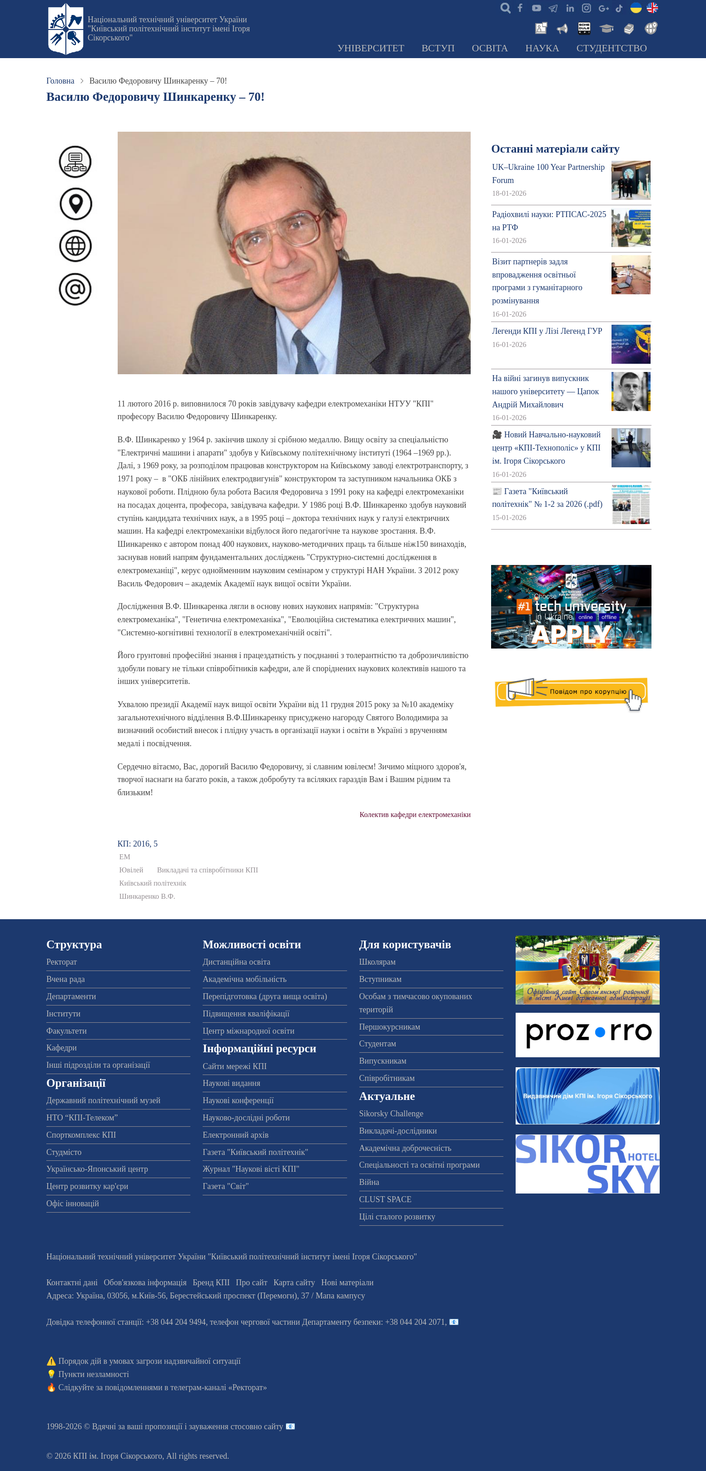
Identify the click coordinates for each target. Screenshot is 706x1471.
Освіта (490, 48)
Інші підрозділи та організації (98, 1065)
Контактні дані (72, 1282)
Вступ (438, 48)
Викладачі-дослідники (398, 1130)
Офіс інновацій (72, 1203)
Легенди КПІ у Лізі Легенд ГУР (547, 331)
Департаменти (71, 996)
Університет (370, 48)
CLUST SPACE (385, 1199)
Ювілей (131, 870)
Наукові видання (231, 1083)
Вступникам (380, 979)
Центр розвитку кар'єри (87, 1186)
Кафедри (61, 1047)
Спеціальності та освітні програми (419, 1164)
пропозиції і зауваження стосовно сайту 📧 (220, 1426)
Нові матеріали (347, 1282)
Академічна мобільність (245, 979)
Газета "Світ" (226, 1186)
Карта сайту (294, 1282)
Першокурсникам (389, 1026)
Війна (369, 1182)
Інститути (63, 1013)
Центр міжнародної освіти (248, 1030)
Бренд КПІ (211, 1282)
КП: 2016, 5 (138, 843)
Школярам (377, 961)
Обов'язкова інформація (145, 1282)
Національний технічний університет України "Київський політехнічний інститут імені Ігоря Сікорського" (169, 28)
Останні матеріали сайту (555, 149)
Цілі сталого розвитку (397, 1216)
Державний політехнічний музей (103, 1100)
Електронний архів (235, 1134)
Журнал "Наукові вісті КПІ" (251, 1169)
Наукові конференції (238, 1100)
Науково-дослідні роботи (246, 1117)
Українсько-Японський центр (97, 1169)
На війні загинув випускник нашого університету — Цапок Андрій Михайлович (545, 391)
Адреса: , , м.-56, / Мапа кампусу (205, 1295)
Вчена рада (65, 979)
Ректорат (61, 961)
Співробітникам (387, 1078)
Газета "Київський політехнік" (255, 1152)
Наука (542, 48)
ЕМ (124, 857)
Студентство (612, 48)
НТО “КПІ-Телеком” (82, 1117)
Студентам (378, 1043)
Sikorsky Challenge (391, 1113)
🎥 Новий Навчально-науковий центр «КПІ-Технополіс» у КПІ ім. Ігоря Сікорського (546, 448)
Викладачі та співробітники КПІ (207, 870)
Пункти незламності (94, 1374)
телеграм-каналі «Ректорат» (218, 1387)
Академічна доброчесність (405, 1148)
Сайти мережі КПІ (235, 1066)
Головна (60, 80)
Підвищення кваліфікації (246, 1013)
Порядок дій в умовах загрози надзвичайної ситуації (150, 1361)
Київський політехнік (153, 883)
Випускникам (383, 1060)
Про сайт (251, 1282)
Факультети (66, 1030)
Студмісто (63, 1152)
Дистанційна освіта (236, 961)
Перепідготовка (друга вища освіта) (265, 996)
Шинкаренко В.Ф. (147, 896)
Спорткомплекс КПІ (81, 1134)
